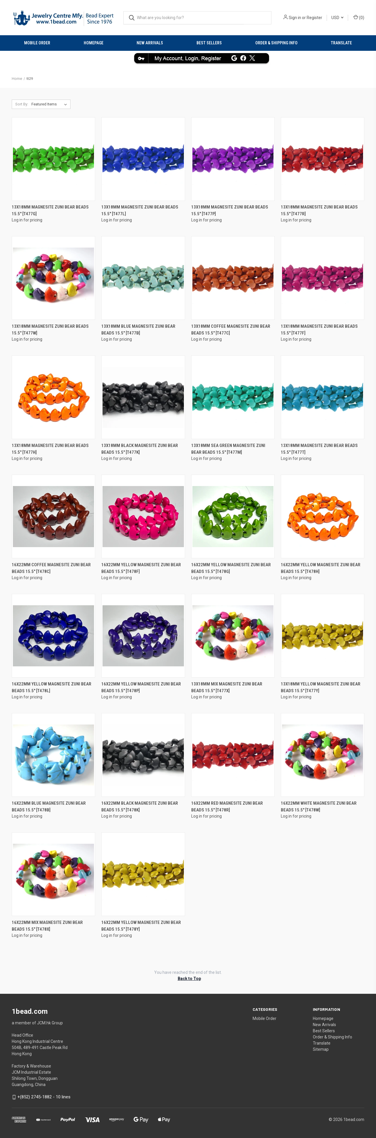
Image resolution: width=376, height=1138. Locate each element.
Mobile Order (37, 43)
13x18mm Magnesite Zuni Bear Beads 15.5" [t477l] (139, 210)
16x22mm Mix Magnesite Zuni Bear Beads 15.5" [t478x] (47, 926)
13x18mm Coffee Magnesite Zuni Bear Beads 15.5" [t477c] (230, 330)
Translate (341, 43)
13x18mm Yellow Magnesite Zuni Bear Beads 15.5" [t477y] (320, 687)
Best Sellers (209, 43)
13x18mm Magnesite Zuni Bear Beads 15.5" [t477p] (229, 210)
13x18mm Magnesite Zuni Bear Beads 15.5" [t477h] (50, 449)
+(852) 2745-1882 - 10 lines (43, 1097)
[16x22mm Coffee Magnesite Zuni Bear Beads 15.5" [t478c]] (53, 516)
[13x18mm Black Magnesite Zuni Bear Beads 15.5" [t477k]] (143, 397)
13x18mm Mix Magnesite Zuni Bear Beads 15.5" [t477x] (226, 687)
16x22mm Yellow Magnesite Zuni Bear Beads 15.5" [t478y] (141, 926)
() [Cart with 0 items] (358, 17)
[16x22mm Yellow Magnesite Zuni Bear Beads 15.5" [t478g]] (232, 516)
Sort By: (21, 104)
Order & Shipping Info (276, 43)
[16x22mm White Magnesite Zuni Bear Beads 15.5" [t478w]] (322, 755)
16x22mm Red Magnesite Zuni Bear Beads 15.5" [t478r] (227, 807)
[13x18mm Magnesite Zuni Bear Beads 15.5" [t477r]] (322, 159)
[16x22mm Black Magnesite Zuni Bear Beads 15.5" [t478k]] (143, 755)
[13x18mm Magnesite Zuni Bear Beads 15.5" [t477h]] (53, 397)
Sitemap (321, 1049)
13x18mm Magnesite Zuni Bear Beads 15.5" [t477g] (50, 210)
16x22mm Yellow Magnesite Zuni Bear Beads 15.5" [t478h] (320, 568)
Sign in (295, 17)
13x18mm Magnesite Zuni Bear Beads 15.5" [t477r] (319, 210)
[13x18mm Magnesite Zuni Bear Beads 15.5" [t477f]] (322, 278)
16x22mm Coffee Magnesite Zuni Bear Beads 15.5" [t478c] (51, 568)
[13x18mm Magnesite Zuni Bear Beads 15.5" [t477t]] (322, 397)
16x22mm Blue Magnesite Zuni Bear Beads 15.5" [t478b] (49, 807)
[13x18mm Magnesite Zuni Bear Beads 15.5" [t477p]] (232, 159)
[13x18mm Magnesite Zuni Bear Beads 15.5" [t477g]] (53, 159)
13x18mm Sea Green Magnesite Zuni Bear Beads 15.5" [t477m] (228, 449)
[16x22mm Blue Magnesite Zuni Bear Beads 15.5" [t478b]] (53, 755)
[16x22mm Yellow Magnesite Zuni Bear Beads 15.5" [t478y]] (143, 874)
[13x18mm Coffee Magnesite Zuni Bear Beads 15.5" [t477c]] (232, 278)
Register (314, 17)
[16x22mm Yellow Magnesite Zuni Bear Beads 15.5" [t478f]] (143, 516)
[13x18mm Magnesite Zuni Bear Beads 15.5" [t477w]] (53, 278)
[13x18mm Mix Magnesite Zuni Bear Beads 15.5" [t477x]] (232, 635)
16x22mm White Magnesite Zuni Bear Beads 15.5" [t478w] (319, 807)
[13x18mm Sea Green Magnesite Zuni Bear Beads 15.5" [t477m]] (232, 397)
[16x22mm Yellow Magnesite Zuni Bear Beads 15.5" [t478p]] (143, 635)
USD (337, 17)
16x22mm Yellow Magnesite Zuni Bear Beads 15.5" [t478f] (141, 568)
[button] (188, 58)
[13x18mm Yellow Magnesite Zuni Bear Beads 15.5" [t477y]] (322, 635)
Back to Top (189, 978)
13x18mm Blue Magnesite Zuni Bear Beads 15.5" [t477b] (138, 330)
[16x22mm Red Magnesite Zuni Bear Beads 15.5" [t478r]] (232, 755)
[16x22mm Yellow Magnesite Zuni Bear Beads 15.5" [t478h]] (322, 516)
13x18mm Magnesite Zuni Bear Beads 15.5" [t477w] (50, 330)
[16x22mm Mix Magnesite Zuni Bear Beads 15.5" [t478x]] (53, 874)
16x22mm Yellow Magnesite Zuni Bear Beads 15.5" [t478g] (231, 568)
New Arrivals (150, 43)
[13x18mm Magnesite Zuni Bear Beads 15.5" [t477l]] (143, 159)
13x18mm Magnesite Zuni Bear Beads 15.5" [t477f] (319, 330)
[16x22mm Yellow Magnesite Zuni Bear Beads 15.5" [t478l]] (53, 635)
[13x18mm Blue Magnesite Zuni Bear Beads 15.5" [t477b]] (143, 278)
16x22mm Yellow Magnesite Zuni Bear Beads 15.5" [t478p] (141, 687)
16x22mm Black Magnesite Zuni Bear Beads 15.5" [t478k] (139, 807)
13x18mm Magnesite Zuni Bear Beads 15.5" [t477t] (319, 449)
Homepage (93, 43)
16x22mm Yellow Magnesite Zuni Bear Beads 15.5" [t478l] (51, 687)
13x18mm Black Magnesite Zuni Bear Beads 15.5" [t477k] (139, 449)
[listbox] (50, 104)
